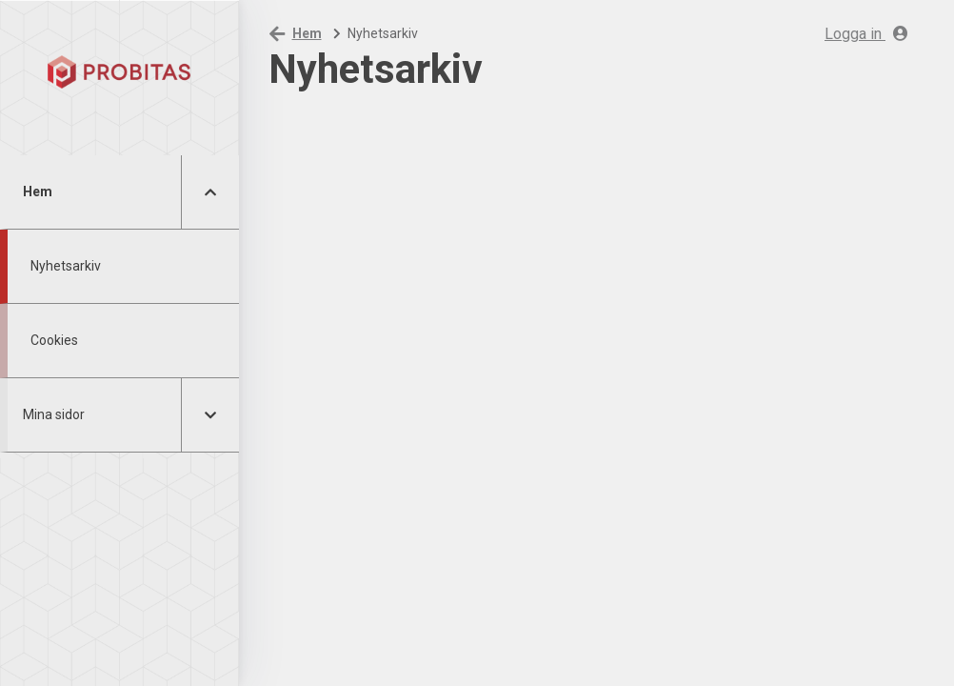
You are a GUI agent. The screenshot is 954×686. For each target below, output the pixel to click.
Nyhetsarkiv (65, 265)
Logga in (866, 34)
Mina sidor (54, 414)
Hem (37, 191)
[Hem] (119, 71)
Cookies (54, 340)
